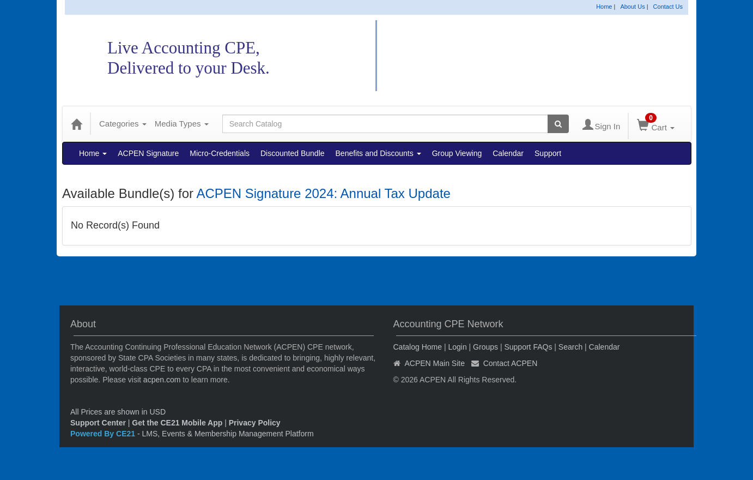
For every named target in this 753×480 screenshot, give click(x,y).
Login (457, 347)
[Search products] (558, 124)
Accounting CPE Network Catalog (523, 56)
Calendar (508, 153)
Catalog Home (417, 347)
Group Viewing (457, 153)
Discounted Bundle (292, 153)
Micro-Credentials (220, 153)
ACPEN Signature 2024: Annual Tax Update (323, 193)
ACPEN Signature (148, 153)
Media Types (182, 123)
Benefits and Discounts (378, 153)
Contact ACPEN (510, 363)
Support (548, 153)
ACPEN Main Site (435, 363)
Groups (485, 347)
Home (604, 6)
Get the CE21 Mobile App (177, 422)
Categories (123, 123)
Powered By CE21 (103, 433)
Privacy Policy (255, 422)
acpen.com (161, 379)
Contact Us (668, 6)
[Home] (76, 123)
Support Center (98, 422)
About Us (632, 6)
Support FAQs (528, 347)
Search (570, 347)
